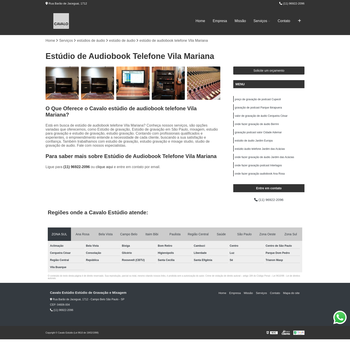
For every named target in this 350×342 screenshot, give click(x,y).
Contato (284, 21)
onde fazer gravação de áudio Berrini (257, 125)
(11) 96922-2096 (291, 3)
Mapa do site (291, 295)
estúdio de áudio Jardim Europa (254, 142)
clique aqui (104, 167)
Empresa (220, 21)
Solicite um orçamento (268, 71)
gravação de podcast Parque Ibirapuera (258, 108)
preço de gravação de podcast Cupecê (258, 99)
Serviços (260, 21)
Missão (240, 21)
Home (200, 21)
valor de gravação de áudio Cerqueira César (261, 116)
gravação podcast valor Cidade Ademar (258, 133)
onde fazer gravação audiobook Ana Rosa (260, 175)
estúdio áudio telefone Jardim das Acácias (260, 150)
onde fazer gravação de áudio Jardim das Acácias (264, 159)
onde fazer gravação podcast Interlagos (258, 167)
